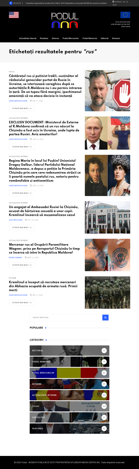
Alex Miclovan (15, 220)
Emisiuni (116, 38)
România (44, 38)
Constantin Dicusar (18, 101)
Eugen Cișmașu (15, 257)
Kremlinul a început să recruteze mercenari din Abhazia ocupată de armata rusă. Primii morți (43, 286)
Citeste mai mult (22, 108)
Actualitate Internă (27, 38)
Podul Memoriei (90, 38)
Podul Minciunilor (71, 38)
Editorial (104, 38)
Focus (12, 72)
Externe (55, 38)
